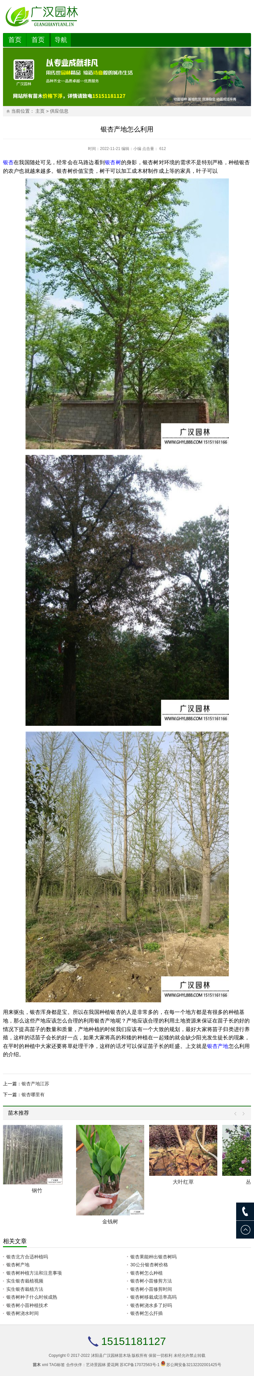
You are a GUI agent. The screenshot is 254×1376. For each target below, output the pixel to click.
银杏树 (113, 162)
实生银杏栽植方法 (24, 1289)
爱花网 (113, 1364)
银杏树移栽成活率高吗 (153, 1297)
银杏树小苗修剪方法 (151, 1280)
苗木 (37, 1364)
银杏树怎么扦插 (146, 1313)
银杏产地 (218, 1046)
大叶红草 (183, 1182)
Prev (236, 1113)
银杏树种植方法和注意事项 (34, 1273)
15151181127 (133, 1341)
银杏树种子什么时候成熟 (31, 1297)
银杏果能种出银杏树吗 (153, 1256)
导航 (61, 39)
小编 (137, 148)
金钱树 (110, 1221)
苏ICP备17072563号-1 (139, 1364)
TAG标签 (57, 1364)
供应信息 (59, 111)
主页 (40, 111)
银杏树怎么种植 (146, 1273)
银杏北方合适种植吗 (27, 1256)
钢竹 (37, 1190)
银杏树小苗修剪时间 (151, 1289)
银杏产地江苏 (35, 1083)
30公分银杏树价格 (149, 1264)
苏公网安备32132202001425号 (193, 1364)
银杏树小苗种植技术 (27, 1305)
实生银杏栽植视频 (24, 1280)
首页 (14, 39)
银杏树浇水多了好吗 (151, 1305)
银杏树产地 (17, 1264)
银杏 (8, 162)
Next (241, 1113)
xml (45, 1364)
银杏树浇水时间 (22, 1313)
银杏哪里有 (33, 1094)
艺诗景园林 (96, 1364)
